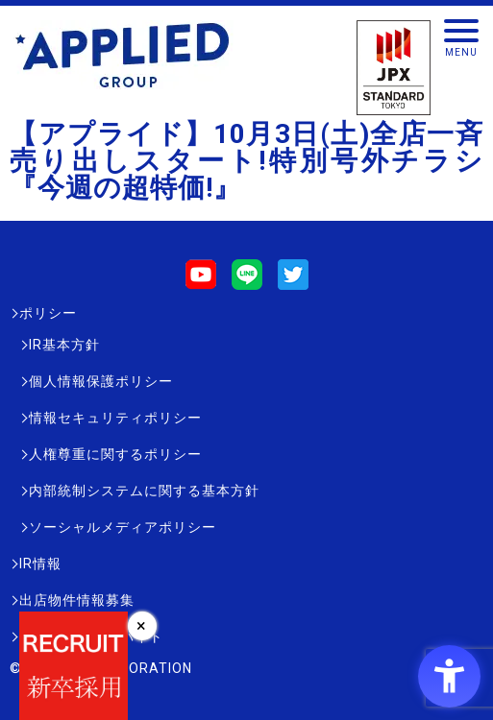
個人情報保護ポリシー (101, 381)
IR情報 (40, 563)
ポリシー (48, 313)
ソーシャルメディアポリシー (122, 527)
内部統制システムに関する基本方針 (144, 490)
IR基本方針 (64, 344)
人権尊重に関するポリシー (115, 454)
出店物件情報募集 (77, 600)
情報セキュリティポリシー (115, 417)
